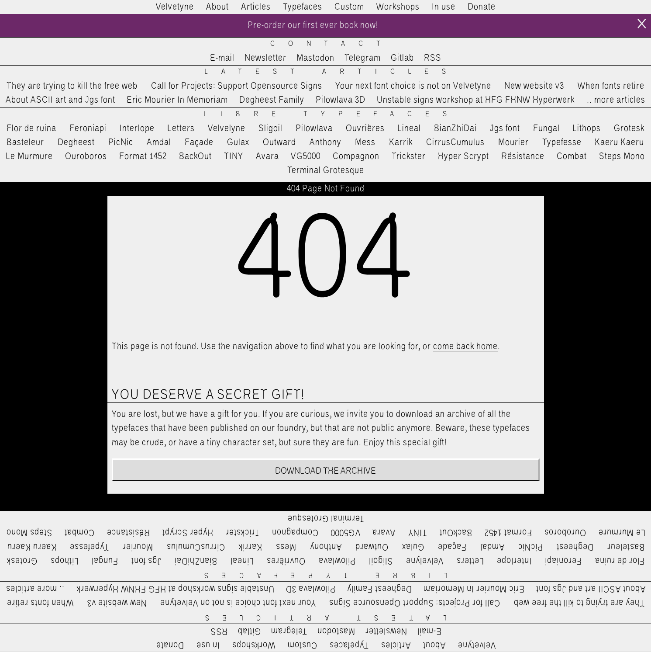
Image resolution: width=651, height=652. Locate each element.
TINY (234, 156)
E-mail (222, 58)
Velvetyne (175, 7)
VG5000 (305, 156)
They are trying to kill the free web (72, 86)
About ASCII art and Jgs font (60, 100)
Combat (572, 156)
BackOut (195, 156)
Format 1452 (143, 156)
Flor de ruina (31, 128)
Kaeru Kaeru (619, 142)
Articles (256, 7)
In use (443, 7)
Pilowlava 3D (340, 100)
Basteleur (25, 142)
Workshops (398, 7)
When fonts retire (611, 86)
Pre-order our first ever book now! (313, 25)
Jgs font (505, 128)
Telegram (362, 58)
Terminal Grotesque (325, 170)
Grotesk (629, 128)
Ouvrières (365, 128)
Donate (482, 7)
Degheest (76, 142)
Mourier (513, 142)
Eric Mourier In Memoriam (177, 100)
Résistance (522, 156)
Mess (365, 142)
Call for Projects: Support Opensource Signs (236, 86)
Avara (267, 156)
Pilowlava (314, 128)
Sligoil (270, 128)
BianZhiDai (455, 128)
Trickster (409, 156)
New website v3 (534, 86)
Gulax (238, 142)
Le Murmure (29, 156)
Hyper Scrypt (463, 156)
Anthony (325, 142)
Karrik (401, 142)
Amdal (159, 142)
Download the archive (325, 471)
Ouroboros (86, 156)
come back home (465, 346)
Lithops (587, 128)
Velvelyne (226, 128)
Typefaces (302, 7)
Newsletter (265, 58)
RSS (432, 58)
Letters (181, 128)
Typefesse (562, 142)
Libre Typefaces (332, 114)
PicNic (120, 142)
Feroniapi (88, 128)
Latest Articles (332, 72)
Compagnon (356, 156)
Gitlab (402, 58)
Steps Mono (622, 156)
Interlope (137, 128)
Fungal (546, 128)
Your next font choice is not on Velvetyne (413, 86)
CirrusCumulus (455, 142)
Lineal (409, 128)
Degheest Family (271, 100)
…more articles (615, 100)
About (217, 7)
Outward (279, 142)
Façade (199, 142)
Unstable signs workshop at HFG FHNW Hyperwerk (476, 100)
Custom (349, 7)
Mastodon (315, 58)
